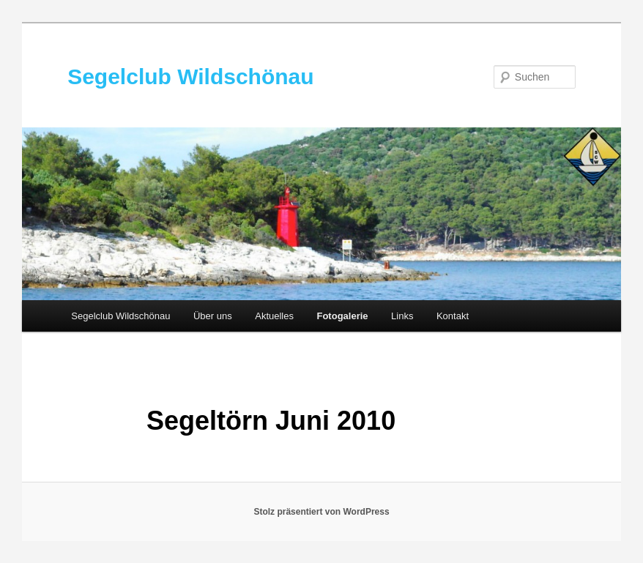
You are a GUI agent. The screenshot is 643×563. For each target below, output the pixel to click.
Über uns (212, 315)
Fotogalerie (342, 315)
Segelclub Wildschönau (190, 76)
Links (402, 315)
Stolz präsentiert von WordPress (321, 512)
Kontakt (452, 315)
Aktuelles (274, 315)
